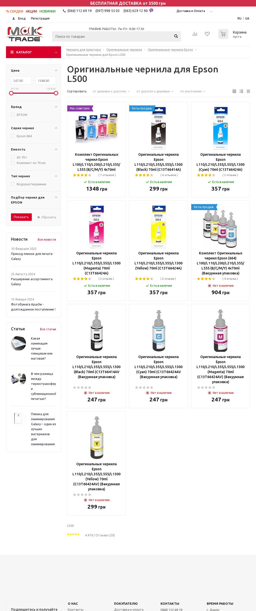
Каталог (24, 52)
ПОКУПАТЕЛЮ (126, 603)
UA (247, 18)
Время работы (220, 603)
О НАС (73, 603)
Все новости (47, 239)
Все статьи (48, 329)
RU (240, 18)
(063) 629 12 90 (138, 11)
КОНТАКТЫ (169, 603)
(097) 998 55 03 (108, 11)
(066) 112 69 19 (80, 11)
